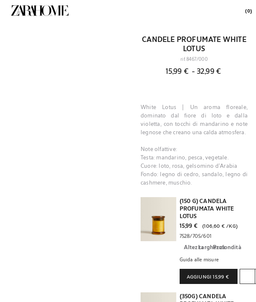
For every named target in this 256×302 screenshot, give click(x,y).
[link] (39, 10)
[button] (158, 219)
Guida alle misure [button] (199, 259)
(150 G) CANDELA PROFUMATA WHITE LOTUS (207, 208)
